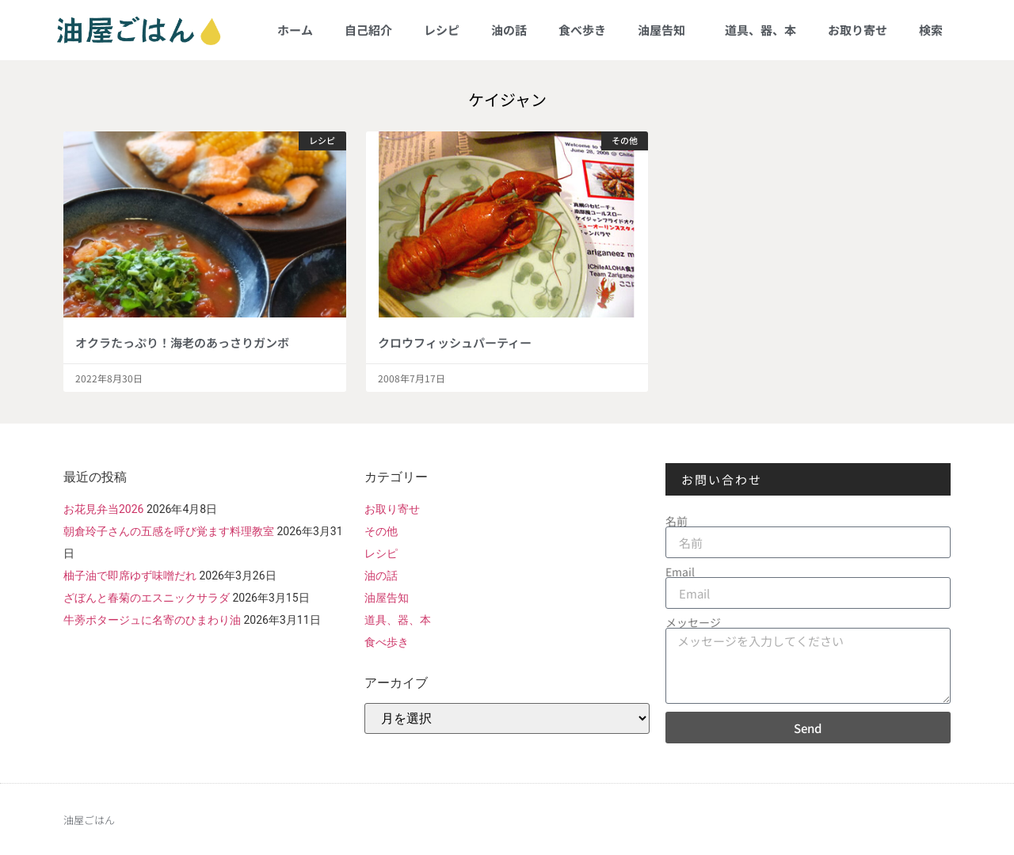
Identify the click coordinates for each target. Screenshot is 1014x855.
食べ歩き (582, 29)
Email (680, 571)
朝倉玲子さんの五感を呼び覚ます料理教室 (168, 531)
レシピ (441, 29)
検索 (931, 29)
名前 (676, 520)
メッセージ (693, 622)
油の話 (509, 29)
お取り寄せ (857, 29)
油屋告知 (665, 29)
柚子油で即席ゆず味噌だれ (129, 575)
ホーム (295, 29)
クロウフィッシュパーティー (455, 342)
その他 (381, 531)
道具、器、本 (760, 29)
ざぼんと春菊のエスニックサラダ (146, 597)
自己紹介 (368, 29)
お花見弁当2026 (103, 509)
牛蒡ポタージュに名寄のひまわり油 (152, 620)
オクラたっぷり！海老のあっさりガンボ (182, 342)
